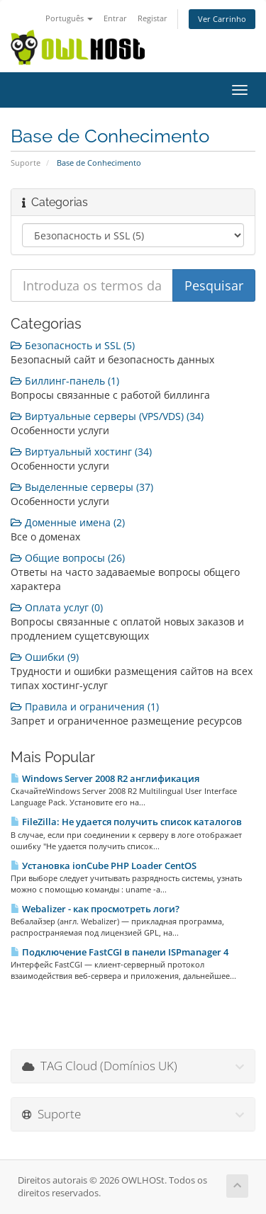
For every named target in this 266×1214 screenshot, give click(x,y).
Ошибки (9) (45, 657)
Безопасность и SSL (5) (73, 345)
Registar (152, 18)
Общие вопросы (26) (68, 558)
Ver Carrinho (222, 18)
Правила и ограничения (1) (85, 706)
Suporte (25, 162)
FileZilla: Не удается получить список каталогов (126, 821)
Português (69, 18)
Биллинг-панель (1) (65, 380)
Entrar (115, 18)
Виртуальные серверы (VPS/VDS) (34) (107, 416)
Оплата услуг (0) (57, 607)
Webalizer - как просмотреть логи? (95, 908)
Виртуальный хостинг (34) (81, 451)
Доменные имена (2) (68, 522)
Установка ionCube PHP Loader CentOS (103, 865)
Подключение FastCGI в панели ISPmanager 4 (119, 952)
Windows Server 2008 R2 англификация (105, 778)
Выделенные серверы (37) (82, 487)
